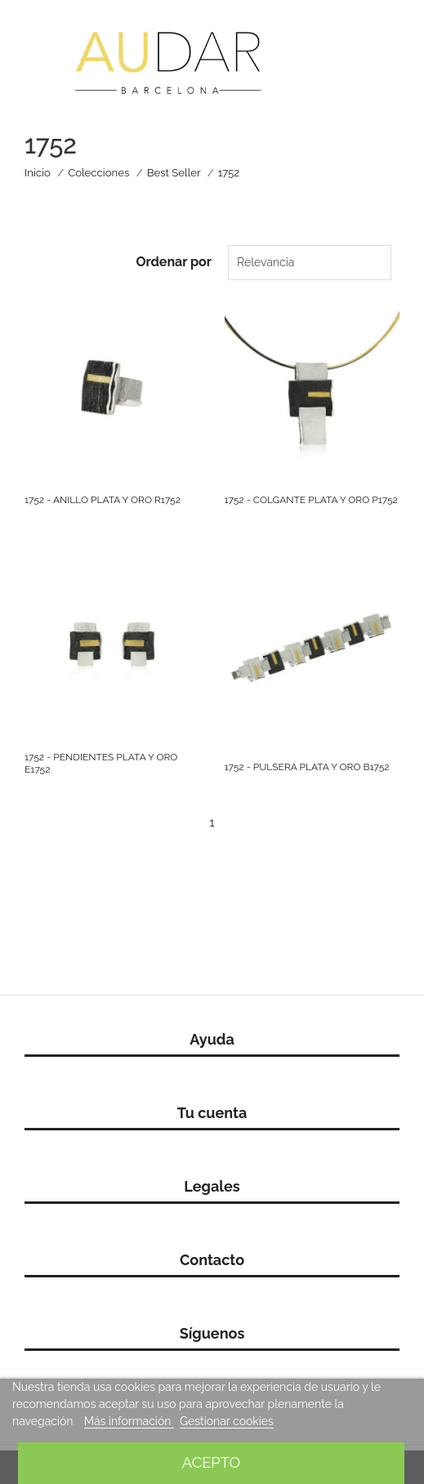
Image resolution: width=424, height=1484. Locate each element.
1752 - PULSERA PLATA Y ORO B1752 (307, 767)
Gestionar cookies (227, 1421)
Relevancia (265, 262)
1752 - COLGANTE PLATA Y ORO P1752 (311, 500)
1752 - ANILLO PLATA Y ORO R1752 (103, 500)
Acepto (211, 1462)
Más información (129, 1421)
